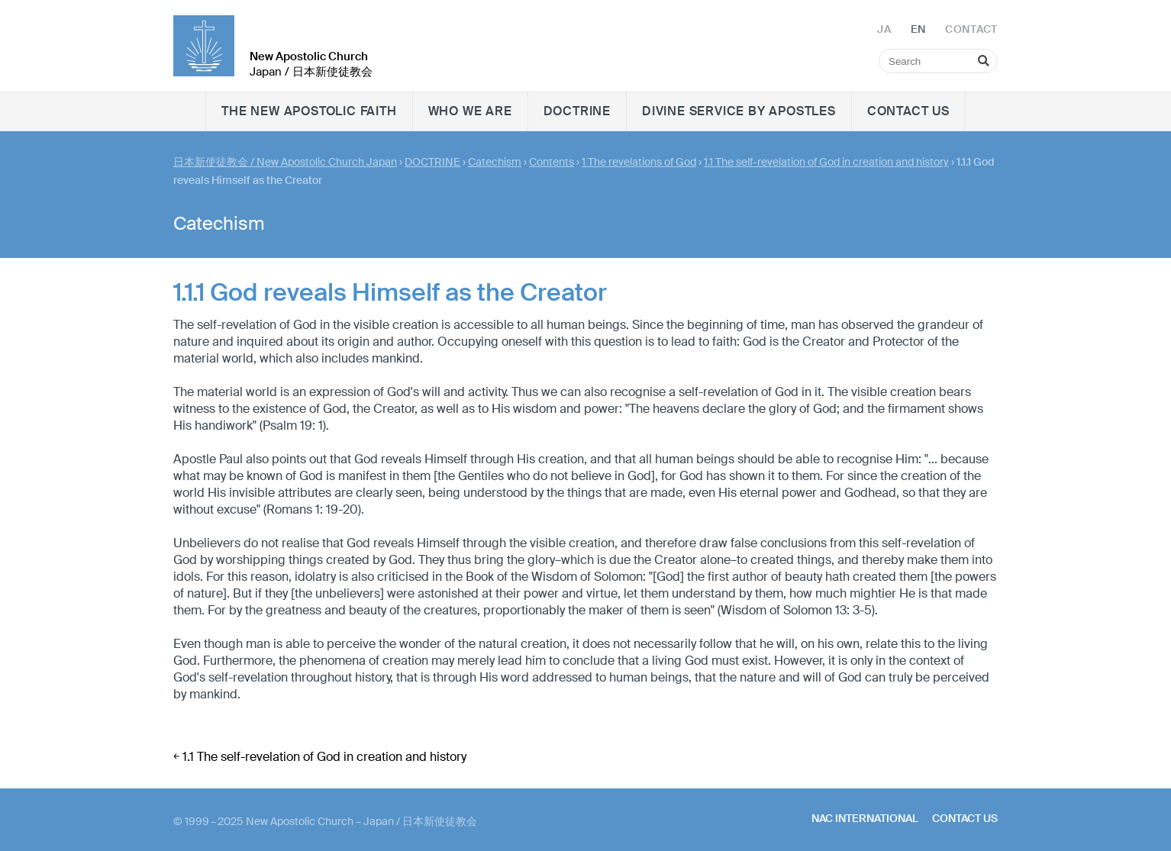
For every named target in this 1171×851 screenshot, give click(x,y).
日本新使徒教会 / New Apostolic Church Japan (285, 162)
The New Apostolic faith (308, 111)
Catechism (494, 162)
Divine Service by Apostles (739, 111)
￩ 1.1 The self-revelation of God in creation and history (319, 757)
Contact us (908, 111)
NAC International (864, 818)
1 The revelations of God (639, 162)
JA (884, 29)
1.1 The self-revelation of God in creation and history (826, 162)
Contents (551, 162)
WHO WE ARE (470, 111)
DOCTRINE (577, 111)
